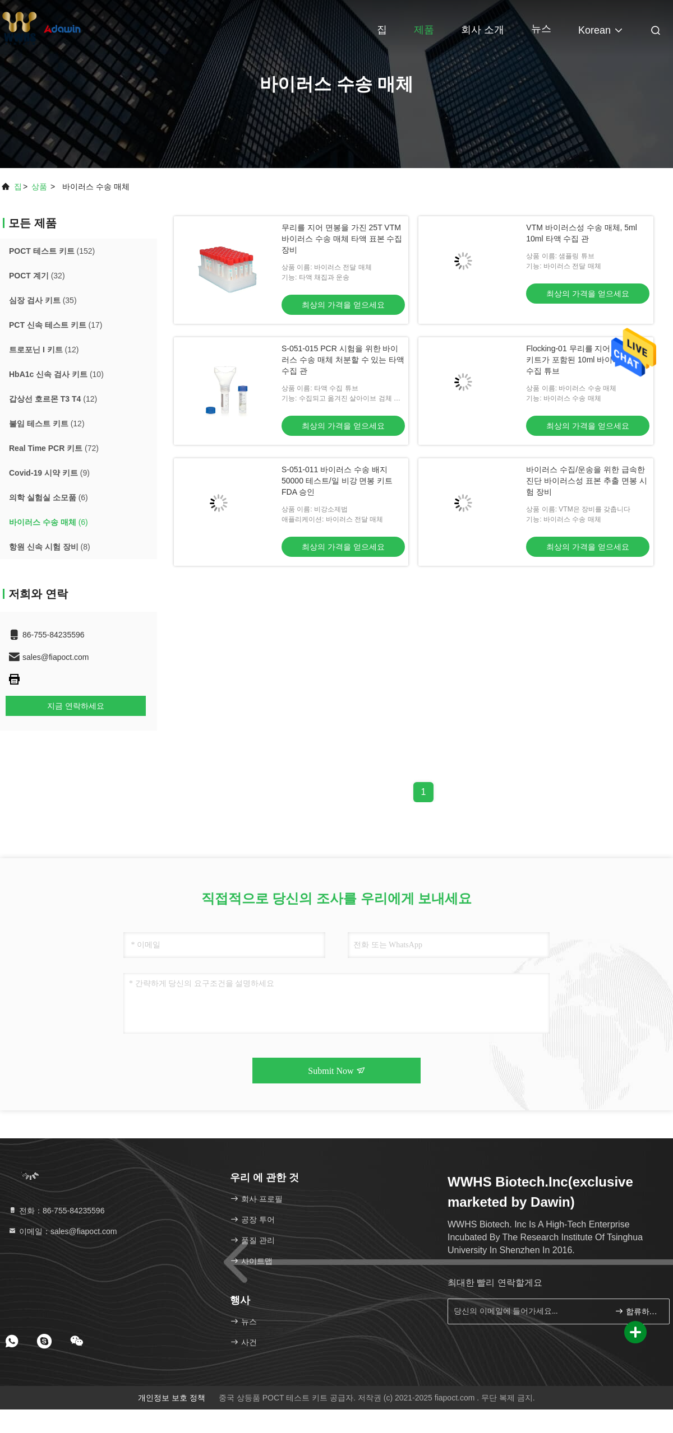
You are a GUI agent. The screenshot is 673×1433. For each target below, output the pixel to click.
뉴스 (541, 28)
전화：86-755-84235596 (56, 1210)
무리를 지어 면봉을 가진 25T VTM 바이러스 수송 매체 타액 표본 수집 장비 (342, 238)
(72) (54, 448)
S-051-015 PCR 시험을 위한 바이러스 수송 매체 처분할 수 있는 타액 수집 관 (343, 359)
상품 (39, 186)
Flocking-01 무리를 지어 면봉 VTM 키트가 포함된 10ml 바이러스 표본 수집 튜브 (586, 359)
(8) (49, 546)
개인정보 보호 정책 (171, 1397)
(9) (49, 472)
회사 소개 (482, 29)
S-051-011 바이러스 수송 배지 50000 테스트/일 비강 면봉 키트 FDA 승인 (337, 480)
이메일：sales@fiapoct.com (62, 1231)
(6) (48, 497)
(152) (52, 250)
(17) (55, 324)
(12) (44, 349)
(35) (43, 300)
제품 (424, 29)
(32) (37, 275)
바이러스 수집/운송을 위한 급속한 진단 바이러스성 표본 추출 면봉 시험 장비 (586, 480)
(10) (56, 374)
